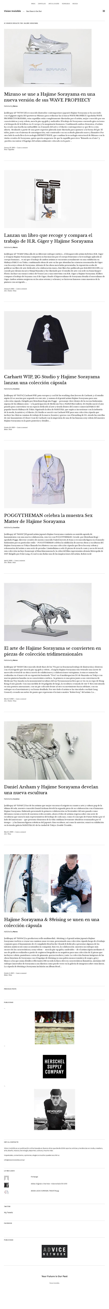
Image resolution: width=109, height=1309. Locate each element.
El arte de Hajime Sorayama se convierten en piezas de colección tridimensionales (46, 666)
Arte (5, 302)
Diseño (10, 302)
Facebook (8, 1241)
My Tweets (8, 1230)
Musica (75, 3)
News (5, 155)
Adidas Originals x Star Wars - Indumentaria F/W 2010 (49, 1201)
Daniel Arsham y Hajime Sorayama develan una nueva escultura (48, 807)
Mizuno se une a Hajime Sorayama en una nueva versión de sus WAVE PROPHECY (52, 100)
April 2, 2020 (8, 572)
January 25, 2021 (9, 153)
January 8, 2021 (9, 300)
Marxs (15, 112)
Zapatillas (42, 3)
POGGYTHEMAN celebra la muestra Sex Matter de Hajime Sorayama (51, 530)
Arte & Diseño (54, 3)
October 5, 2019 (9, 991)
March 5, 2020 (8, 849)
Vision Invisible (12, 11)
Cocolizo (16, 401)
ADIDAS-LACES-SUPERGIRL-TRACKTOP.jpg (45, 1208)
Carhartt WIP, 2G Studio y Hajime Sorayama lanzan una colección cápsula (53, 391)
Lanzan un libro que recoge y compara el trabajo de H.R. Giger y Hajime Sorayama (53, 247)
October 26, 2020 (9, 439)
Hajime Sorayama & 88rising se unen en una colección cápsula (51, 940)
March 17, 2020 (8, 716)
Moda (33, 3)
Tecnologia (66, 3)
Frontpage (34, 1194)
